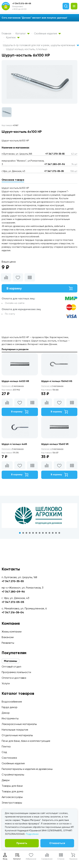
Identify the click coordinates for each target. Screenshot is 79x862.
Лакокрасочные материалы (19, 724)
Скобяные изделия (47, 33)
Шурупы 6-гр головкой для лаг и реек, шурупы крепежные (41, 45)
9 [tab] (46, 533)
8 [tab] (43, 533)
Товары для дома (12, 791)
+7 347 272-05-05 (54, 171)
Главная (6, 33)
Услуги (6, 683)
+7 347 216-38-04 (13, 612)
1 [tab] (20, 533)
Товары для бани (12, 785)
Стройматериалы (13, 774)
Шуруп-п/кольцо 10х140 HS (56, 381)
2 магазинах (13, 386)
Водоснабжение (12, 701)
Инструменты (10, 718)
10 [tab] (49, 533)
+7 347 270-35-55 (55, 153)
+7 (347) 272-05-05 (21, 3)
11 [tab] (53, 533)
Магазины (10, 661)
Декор (6, 712)
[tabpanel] (39, 515)
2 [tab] (23, 533)
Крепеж (13, 37)
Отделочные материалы (17, 735)
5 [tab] (33, 533)
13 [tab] (59, 533)
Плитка (6, 746)
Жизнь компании (12, 631)
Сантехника (9, 757)
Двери (6, 780)
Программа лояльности (16, 672)
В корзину (39, 288)
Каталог (23, 33)
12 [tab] (56, 533)
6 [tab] (36, 533)
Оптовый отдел (11, 666)
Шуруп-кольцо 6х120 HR (15, 381)
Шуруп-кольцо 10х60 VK (55, 444)
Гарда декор (9, 707)
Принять (21, 843)
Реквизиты (8, 642)
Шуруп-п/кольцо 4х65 (14, 444)
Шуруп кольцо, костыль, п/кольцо (26, 49)
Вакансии (8, 637)
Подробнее (32, 834)
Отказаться (57, 843)
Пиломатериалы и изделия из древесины (27, 769)
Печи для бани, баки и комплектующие (26, 740)
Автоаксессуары (12, 797)
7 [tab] (39, 533)
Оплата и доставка (14, 677)
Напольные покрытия (15, 729)
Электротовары (12, 802)
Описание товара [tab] (13, 179)
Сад (4, 752)
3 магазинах (13, 449)
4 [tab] (30, 533)
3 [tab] (26, 533)
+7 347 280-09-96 (54, 164)
